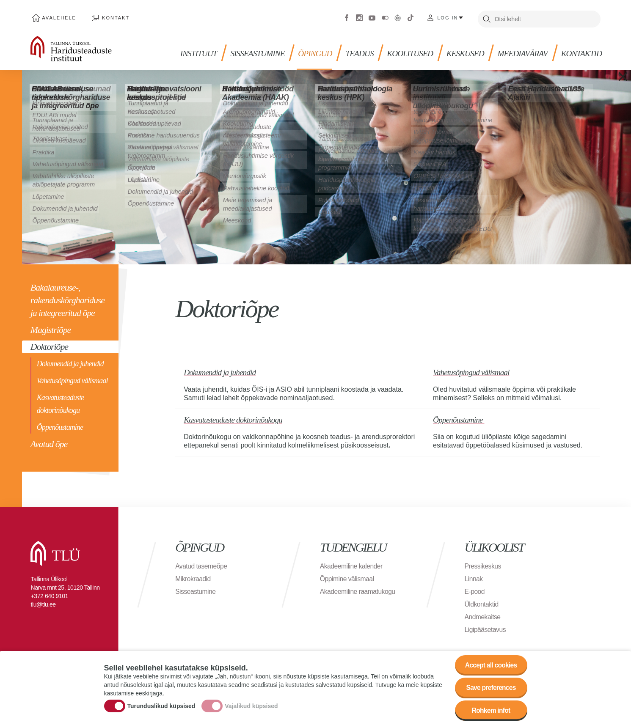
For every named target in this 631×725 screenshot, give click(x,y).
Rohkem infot (490, 710)
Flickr (385, 17)
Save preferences (490, 686)
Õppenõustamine (60, 425)
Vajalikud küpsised (251, 705)
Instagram (359, 17)
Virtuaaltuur (398, 17)
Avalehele (58, 16)
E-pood (475, 589)
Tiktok (410, 17)
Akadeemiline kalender (352, 563)
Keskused (469, 51)
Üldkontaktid (482, 601)
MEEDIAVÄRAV (528, 51)
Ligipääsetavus (486, 627)
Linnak (474, 576)
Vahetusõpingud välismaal (72, 379)
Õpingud (316, 51)
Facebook (346, 17)
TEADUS (361, 51)
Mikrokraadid (193, 576)
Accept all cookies (489, 663)
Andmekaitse (483, 614)
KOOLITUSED (413, 51)
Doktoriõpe (49, 345)
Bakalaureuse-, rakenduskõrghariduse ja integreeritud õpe (67, 298)
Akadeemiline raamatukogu (358, 589)
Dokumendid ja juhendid (70, 362)
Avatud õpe (48, 442)
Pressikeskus (483, 563)
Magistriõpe (50, 328)
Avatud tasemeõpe (201, 563)
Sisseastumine (258, 51)
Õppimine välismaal (347, 576)
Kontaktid (589, 51)
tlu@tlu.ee (42, 602)
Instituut (198, 51)
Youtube (372, 17)
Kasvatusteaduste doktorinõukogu (60, 402)
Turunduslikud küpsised (161, 705)
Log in (447, 16)
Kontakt (112, 16)
